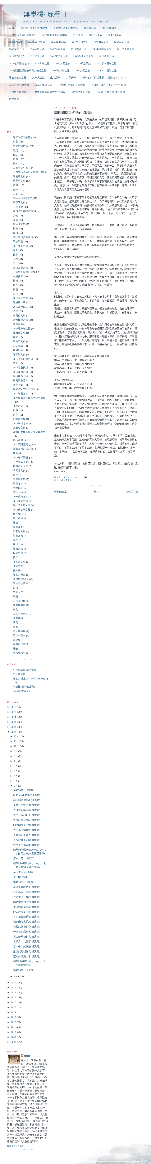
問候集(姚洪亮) (21, 579)
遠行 (15, 474)
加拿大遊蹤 (38, 77)
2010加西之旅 (57, 49)
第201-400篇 (95, 35)
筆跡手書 (18, 241)
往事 (15, 254)
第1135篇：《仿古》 (24, 970)
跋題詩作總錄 (20, 644)
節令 (15, 250)
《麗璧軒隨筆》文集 (24, 272)
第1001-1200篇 (58, 42)
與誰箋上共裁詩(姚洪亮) (26, 896)
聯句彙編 (18, 618)
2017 (14, 997)
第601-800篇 (15, 42)
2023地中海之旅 (61, 70)
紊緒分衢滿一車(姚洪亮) (26, 956)
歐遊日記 (18, 488)
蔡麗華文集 (19, 180)
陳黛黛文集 (19, 332)
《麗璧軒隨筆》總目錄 (65, 28)
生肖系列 (55, 77)
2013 (14, 1017)
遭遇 (15, 414)
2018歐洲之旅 (42, 63)
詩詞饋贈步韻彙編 (23, 237)
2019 (14, 987)
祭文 (15, 609)
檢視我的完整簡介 (15, 1146)
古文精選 (14, 99)
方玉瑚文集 (19, 427)
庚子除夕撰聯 (20, 877)
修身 (15, 285)
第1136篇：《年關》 (24, 882)
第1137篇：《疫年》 (24, 858)
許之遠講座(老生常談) (25, 670)
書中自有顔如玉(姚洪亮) (26, 815)
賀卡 (15, 453)
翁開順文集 (19, 470)
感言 (15, 141)
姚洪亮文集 (66, 480)
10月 (16, 746)
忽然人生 (18, 592)
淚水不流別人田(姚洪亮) (26, 844)
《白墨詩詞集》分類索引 (23, 35)
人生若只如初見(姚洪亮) (26, 936)
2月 (16, 785)
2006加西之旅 (100, 42)
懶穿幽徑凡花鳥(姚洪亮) (26, 921)
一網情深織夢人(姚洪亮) (26, 931)
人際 (15, 259)
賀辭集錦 (18, 640)
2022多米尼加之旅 (106, 63)
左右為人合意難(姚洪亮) (26, 892)
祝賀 (15, 228)
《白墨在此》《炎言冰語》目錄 (108, 84)
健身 (15, 540)
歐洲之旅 (18, 483)
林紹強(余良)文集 (22, 198)
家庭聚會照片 (20, 380)
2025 (14, 712)
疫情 (15, 289)
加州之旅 (18, 544)
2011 (13, 1027)
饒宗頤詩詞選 (20, 652)
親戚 (15, 626)
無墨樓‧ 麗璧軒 (45, 14)
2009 (14, 1037)
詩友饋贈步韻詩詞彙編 (54, 35)
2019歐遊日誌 (83, 63)
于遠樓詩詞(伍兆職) (24, 686)
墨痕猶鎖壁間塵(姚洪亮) (26, 906)
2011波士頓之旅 (125, 49)
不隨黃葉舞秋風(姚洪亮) (26, 887)
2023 (14, 722)
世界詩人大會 (20, 466)
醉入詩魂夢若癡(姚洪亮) (26, 911)
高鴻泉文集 (19, 341)
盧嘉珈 (16, 324)
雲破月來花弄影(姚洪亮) (26, 941)
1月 (16, 976)
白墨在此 (18, 207)
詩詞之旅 (18, 492)
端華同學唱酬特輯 (19, 84)
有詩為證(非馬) (21, 691)
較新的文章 (60, 491)
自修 (15, 189)
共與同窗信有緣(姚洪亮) (26, 800)
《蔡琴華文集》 (22, 462)
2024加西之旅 (82, 70)
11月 (16, 741)
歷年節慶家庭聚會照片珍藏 (50, 91)
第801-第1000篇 (36, 42)
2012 (14, 1022)
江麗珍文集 (19, 176)
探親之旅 (18, 553)
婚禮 (15, 587)
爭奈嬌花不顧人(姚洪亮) (26, 834)
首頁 (11, 28)
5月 (16, 771)
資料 (15, 185)
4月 (16, 776)
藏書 (15, 622)
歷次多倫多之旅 (18, 77)
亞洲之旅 (18, 566)
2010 (14, 1032)
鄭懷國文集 (19, 419)
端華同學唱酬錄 (22, 137)
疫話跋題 (18, 440)
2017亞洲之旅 (106, 56)
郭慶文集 (18, 535)
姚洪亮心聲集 (20, 583)
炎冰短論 (18, 350)
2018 (14, 992)
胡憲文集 (18, 385)
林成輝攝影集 (20, 146)
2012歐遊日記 (16, 56)
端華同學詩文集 (43, 84)
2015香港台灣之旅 (83, 56)
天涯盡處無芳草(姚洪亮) (26, 810)
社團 (15, 410)
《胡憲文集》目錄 (80, 91)
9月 (16, 751)
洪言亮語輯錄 (20, 600)
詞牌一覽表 (19, 635)
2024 (14, 717)
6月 (16, 766)
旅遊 (15, 159)
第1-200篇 (78, 35)
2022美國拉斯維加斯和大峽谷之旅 (28, 70)
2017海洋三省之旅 (19, 63)
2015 (14, 1007)
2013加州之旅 (37, 56)
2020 (14, 982)
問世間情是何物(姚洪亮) (26, 824)
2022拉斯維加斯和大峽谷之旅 (29, 398)
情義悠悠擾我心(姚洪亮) (26, 926)
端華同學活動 (20, 613)
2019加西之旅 (62, 63)
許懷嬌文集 (19, 202)
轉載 (15, 280)
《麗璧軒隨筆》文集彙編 (71, 84)
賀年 (15, 557)
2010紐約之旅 (37, 49)
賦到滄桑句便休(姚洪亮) (26, 901)
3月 (16, 781)
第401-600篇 (114, 35)
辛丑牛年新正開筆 (23, 872)
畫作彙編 (18, 518)
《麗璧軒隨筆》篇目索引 (33, 28)
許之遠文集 (19, 674)
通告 (15, 648)
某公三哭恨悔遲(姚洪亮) (26, 805)
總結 (15, 311)
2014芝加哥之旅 (59, 56)
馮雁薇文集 (19, 561)
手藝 (15, 596)
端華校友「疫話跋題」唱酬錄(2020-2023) (104, 77)
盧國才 (27, 1056)
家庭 (15, 193)
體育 (15, 363)
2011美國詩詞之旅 (101, 49)
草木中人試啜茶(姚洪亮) (26, 946)
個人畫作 (18, 570)
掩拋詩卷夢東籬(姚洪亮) (26, 820)
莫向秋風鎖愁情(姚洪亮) (26, 916)
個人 (15, 163)
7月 (16, 761)
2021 (14, 732)
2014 (14, 1012)
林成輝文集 (19, 479)
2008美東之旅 (121, 42)
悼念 (15, 233)
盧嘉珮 (16, 527)
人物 (15, 215)
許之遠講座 (19, 631)
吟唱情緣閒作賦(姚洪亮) (26, 795)
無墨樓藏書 (19, 605)
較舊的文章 (132, 491)
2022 (14, 727)
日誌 (15, 154)
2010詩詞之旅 (78, 49)
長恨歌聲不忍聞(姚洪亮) (26, 839)
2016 (14, 1002)
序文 (15, 337)
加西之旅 (18, 548)
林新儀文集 (19, 315)
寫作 (15, 263)
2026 (14, 707)
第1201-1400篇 (80, 42)
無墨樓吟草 (89, 28)
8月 (16, 756)
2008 (14, 1042)
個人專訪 (18, 514)
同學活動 (18, 406)
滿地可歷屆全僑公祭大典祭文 (29, 432)
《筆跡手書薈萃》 (19, 91)
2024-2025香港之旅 (106, 70)
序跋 (15, 522)
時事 (15, 220)
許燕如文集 (19, 531)
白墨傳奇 (71, 77)
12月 (16, 736)
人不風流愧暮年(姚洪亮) (26, 829)
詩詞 (15, 150)
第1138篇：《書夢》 (24, 790)
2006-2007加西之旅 (23, 389)
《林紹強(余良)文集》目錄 (110, 91)
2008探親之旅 (16, 49)
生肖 (15, 293)
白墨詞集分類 (109, 28)
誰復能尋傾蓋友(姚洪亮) (26, 951)
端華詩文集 (19, 354)
